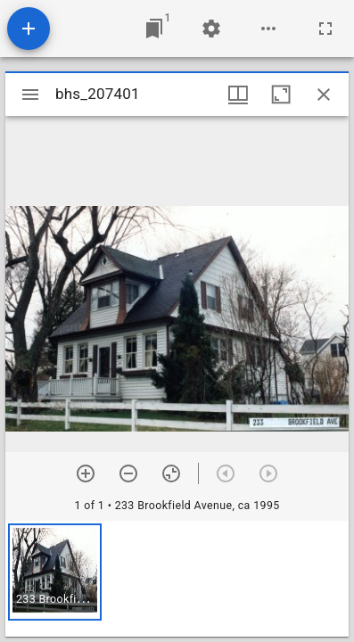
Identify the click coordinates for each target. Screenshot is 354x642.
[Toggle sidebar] (30, 94)
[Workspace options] (268, 28)
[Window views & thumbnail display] (238, 94)
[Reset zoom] (171, 473)
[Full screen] (325, 28)
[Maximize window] (280, 94)
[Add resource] (28, 28)
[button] (54, 572)
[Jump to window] (154, 28)
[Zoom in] (85, 473)
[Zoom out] (128, 473)
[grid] (177, 579)
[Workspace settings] (211, 28)
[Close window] (323, 94)
